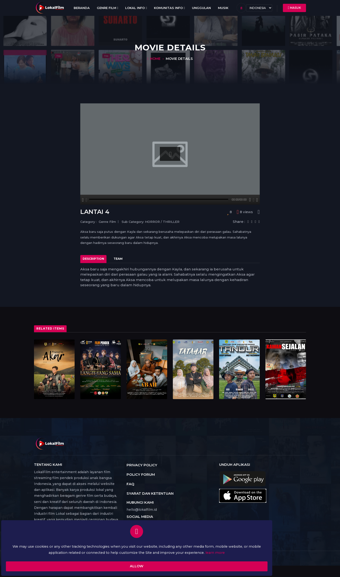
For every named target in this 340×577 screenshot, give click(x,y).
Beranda (82, 8)
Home (155, 59)
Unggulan (201, 8)
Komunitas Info (169, 8)
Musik (223, 8)
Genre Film (107, 8)
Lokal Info (136, 8)
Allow (65, 560)
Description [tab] (93, 258)
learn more (76, 544)
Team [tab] (118, 258)
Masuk (294, 8)
